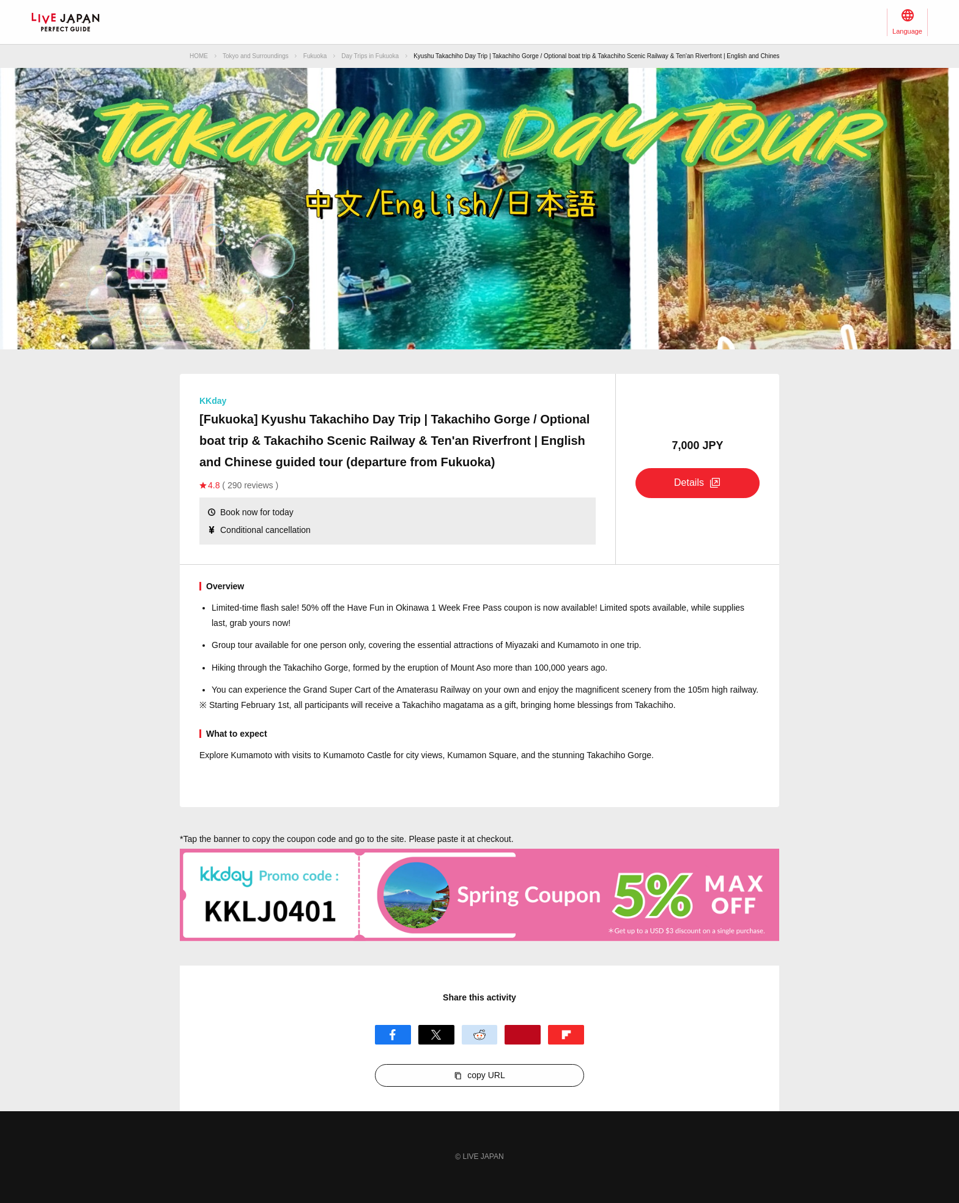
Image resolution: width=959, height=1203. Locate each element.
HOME (199, 56)
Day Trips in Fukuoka (370, 56)
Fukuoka (315, 56)
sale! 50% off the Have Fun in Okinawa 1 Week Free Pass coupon (406, 608)
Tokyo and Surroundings (256, 56)
